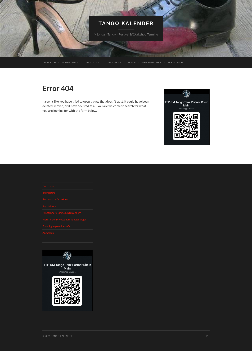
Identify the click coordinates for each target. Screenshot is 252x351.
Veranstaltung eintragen (144, 62)
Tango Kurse (70, 62)
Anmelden (48, 232)
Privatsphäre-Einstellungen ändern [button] (61, 212)
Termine (47, 62)
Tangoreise (113, 62)
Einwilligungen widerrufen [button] (56, 226)
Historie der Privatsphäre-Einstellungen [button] (64, 219)
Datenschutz (49, 185)
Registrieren (49, 205)
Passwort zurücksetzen (55, 199)
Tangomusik (92, 62)
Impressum (48, 192)
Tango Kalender (126, 23)
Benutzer (174, 62)
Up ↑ (207, 336)
